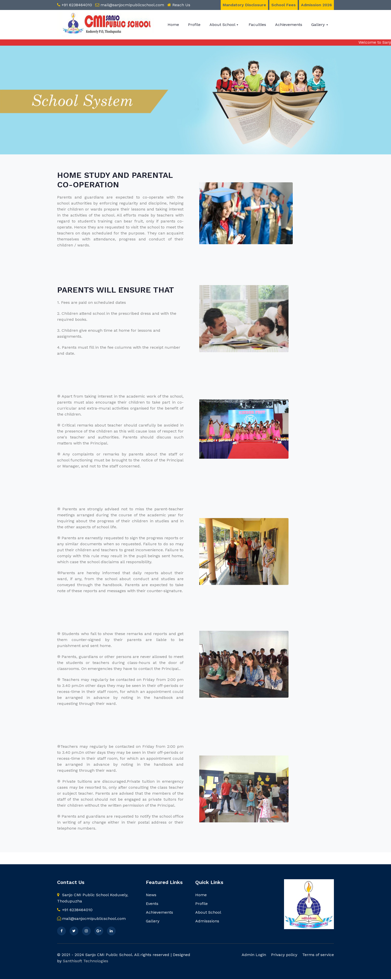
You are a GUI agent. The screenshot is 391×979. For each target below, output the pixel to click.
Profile (194, 24)
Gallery (318, 24)
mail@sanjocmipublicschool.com (132, 4)
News (151, 894)
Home (173, 24)
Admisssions (207, 921)
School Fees (283, 4)
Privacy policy (284, 954)
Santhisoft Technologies (85, 961)
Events (152, 903)
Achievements (288, 24)
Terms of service (318, 954)
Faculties (257, 24)
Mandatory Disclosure (244, 4)
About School (222, 24)
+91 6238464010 (77, 4)
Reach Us (181, 4)
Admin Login (254, 954)
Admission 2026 (316, 4)
